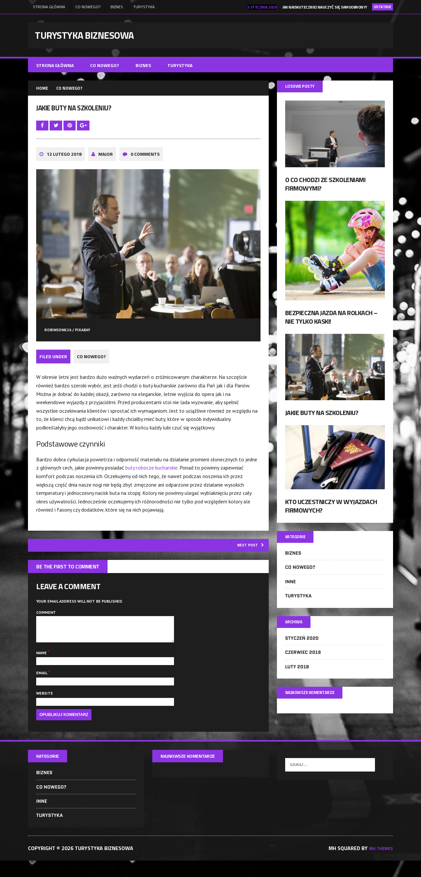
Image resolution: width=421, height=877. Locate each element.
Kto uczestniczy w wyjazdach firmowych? (331, 510)
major (105, 163)
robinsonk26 (57, 339)
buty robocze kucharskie (151, 476)
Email (42, 688)
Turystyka (144, 7)
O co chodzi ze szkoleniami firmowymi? (325, 188)
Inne (290, 587)
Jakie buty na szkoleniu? (321, 417)
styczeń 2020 (302, 645)
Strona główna (49, 7)
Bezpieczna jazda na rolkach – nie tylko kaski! (331, 321)
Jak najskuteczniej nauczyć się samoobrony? (325, 7)
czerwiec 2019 (303, 660)
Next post (247, 554)
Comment (46, 622)
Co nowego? (87, 7)
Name (42, 668)
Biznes (117, 7)
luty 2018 (297, 674)
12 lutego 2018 (64, 163)
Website (44, 708)
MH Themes (378, 864)
